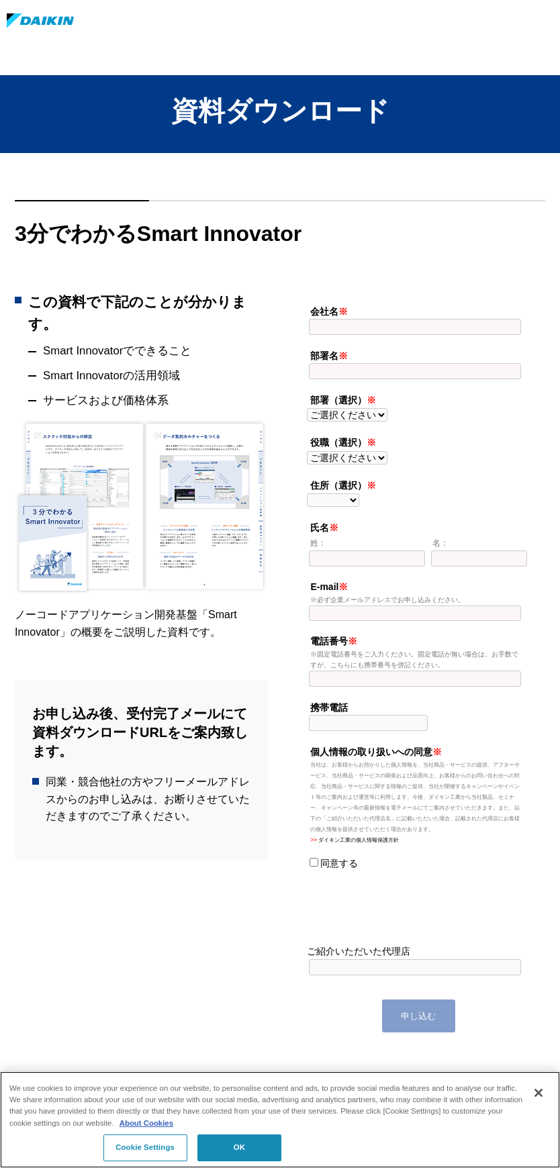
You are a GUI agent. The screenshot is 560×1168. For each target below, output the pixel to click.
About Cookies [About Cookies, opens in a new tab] (146, 1123)
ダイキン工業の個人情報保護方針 (358, 839)
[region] (280, 1119)
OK (239, 1147)
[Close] (538, 1093)
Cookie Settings (145, 1147)
